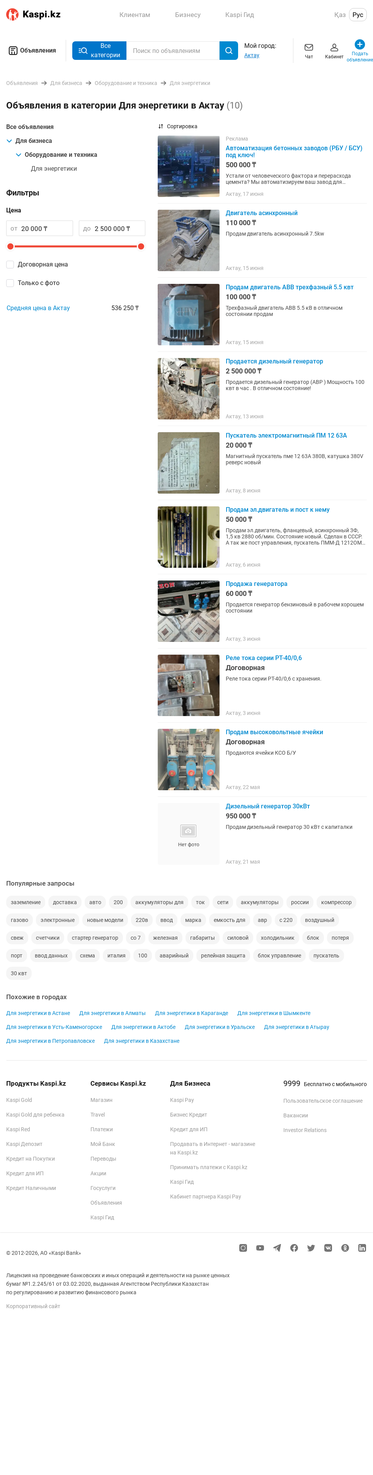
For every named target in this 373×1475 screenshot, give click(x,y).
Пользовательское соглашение (323, 1101)
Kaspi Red (18, 1129)
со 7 (136, 938)
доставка (65, 902)
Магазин (101, 1100)
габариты (202, 938)
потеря (340, 938)
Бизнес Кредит (188, 1115)
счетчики (48, 938)
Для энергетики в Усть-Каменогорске (54, 1027)
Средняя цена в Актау (38, 308)
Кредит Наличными (31, 1188)
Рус (358, 15)
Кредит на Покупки (30, 1159)
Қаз (340, 15)
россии (300, 902)
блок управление (279, 955)
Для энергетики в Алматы (112, 1013)
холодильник (278, 938)
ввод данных (51, 955)
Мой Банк (102, 1144)
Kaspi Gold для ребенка (35, 1115)
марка (193, 920)
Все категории (99, 50)
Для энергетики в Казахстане (141, 1041)
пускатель (326, 955)
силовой (238, 938)
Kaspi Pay (182, 1100)
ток (200, 902)
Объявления (31, 51)
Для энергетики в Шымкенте (273, 1013)
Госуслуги (103, 1188)
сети (222, 902)
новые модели (105, 920)
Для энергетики (54, 168)
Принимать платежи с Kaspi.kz (208, 1167)
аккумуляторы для (159, 902)
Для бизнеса (29, 140)
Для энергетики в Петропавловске (50, 1041)
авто (95, 902)
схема (87, 955)
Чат (309, 50)
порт (16, 955)
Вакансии (295, 1115)
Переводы (103, 1159)
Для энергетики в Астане (38, 1013)
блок (313, 938)
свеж (17, 938)
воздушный (319, 920)
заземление (26, 902)
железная (165, 938)
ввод (166, 920)
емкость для (229, 920)
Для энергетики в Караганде (191, 1013)
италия (116, 955)
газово (19, 920)
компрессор (336, 902)
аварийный (174, 955)
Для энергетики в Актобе (143, 1027)
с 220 (286, 920)
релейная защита (223, 955)
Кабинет (334, 50)
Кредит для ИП (25, 1173)
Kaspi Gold (19, 1100)
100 (142, 955)
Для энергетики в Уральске (220, 1027)
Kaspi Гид (102, 1217)
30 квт (19, 973)
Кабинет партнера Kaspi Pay (205, 1196)
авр (262, 920)
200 (118, 902)
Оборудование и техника (56, 154)
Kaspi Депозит (24, 1144)
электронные (58, 920)
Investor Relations (305, 1130)
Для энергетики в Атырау (296, 1027)
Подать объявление (360, 50)
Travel (97, 1115)
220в (142, 920)
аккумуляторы (260, 902)
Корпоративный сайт (33, 1306)
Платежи (101, 1129)
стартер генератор (95, 938)
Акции (98, 1173)
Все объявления (30, 127)
